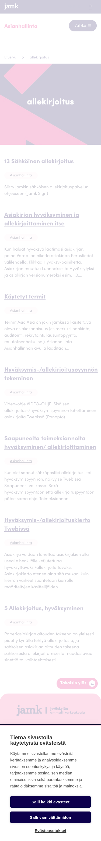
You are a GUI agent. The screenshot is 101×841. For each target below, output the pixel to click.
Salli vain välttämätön (50, 817)
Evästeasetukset (51, 830)
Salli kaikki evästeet (50, 802)
